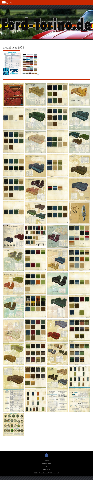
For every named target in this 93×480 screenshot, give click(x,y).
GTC (46, 466)
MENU (9, 3)
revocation (46, 469)
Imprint (46, 460)
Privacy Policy (46, 463)
